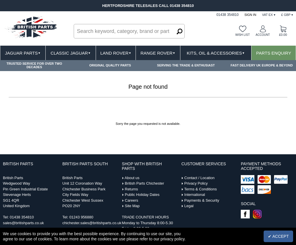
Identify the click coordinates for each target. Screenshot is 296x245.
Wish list (242, 34)
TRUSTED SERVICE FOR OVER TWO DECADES (34, 65)
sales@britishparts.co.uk (23, 223)
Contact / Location (199, 178)
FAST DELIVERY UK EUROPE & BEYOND (262, 65)
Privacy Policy (196, 183)
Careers (131, 200)
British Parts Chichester (144, 183)
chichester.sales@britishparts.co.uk (91, 223)
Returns (131, 189)
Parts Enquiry (273, 53)
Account (263, 34)
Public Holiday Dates (142, 194)
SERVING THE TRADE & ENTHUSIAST (186, 65)
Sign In (250, 14)
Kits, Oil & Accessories (216, 53)
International (194, 194)
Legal (189, 206)
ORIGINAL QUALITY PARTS (110, 65)
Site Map (132, 206)
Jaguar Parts (23, 53)
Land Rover (115, 53)
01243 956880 (81, 217)
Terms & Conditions (200, 189)
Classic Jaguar (71, 53)
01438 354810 (22, 217)
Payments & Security (201, 200)
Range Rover (157, 53)
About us (132, 178)
